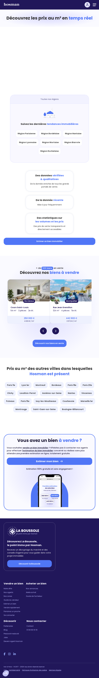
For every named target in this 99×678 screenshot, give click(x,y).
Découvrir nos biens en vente (49, 343)
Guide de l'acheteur (34, 596)
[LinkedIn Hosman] (14, 654)
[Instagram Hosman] (9, 654)
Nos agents (8, 592)
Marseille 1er (87, 401)
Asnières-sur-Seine (51, 393)
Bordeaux (29, 301)
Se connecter (9, 615)
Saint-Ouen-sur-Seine (44, 409)
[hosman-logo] (11, 5)
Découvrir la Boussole (29, 563)
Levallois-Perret (28, 393)
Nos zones (8, 596)
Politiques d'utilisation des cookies (34, 670)
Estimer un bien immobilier (49, 241)
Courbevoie (68, 401)
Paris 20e (87, 385)
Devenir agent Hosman (13, 641)
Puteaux (10, 401)
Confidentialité (14, 670)
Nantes (71, 393)
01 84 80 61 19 (32, 630)
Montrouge (21, 409)
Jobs (6, 637)
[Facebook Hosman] (4, 654)
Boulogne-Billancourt (73, 409)
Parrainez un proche (12, 611)
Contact (30, 626)
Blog (5, 630)
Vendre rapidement (12, 607)
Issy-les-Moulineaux (46, 401)
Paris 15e (25, 401)
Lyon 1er (25, 385)
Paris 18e (72, 385)
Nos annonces (32, 588)
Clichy (10, 393)
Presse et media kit (11, 633)
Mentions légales (55, 670)
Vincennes (86, 393)
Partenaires (8, 626)
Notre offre (8, 588)
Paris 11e (11, 385)
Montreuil (40, 385)
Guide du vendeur (11, 600)
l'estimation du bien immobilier (37, 450)
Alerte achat (31, 592)
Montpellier (71, 301)
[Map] (52, 62)
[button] (5, 673)
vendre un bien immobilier (35, 447)
